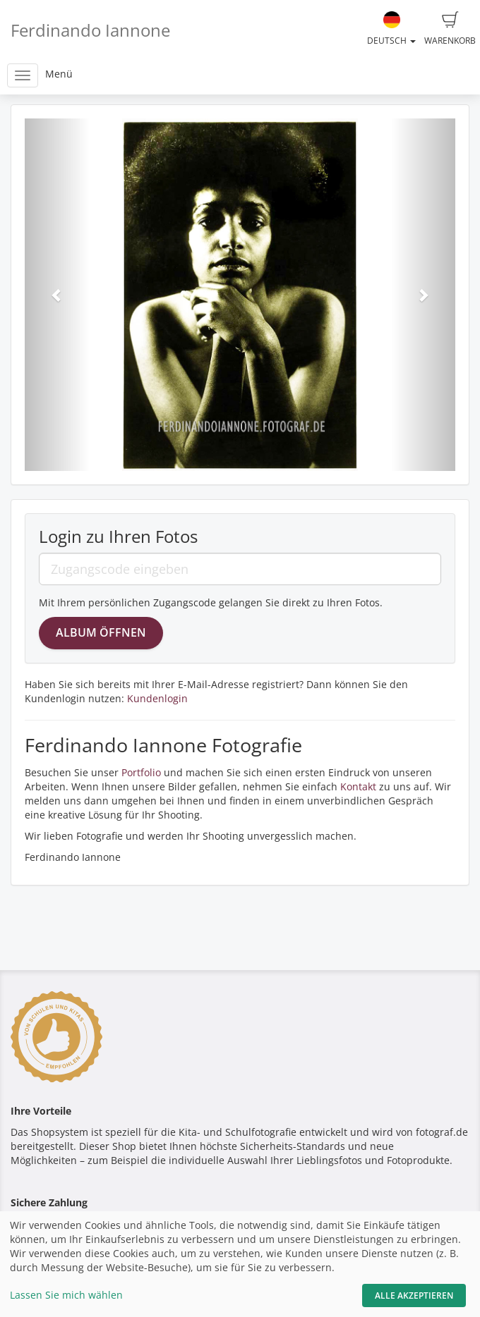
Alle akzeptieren (414, 1295)
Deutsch (391, 29)
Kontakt (358, 786)
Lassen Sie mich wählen (66, 1294)
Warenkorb (450, 29)
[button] (57, 294)
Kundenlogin (157, 698)
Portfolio (141, 772)
